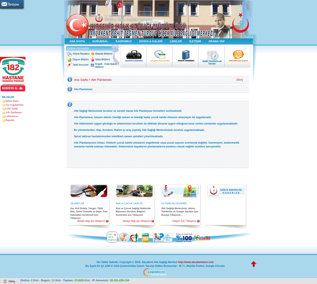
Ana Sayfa (81, 79)
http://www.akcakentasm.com (196, 262)
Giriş (12, 281)
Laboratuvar (12, 116)
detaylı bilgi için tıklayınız (91, 221)
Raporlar (10, 120)
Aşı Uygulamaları (15, 104)
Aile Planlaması (14, 112)
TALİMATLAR (77, 203)
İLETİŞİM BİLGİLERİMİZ (174, 203)
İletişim (13, 4)
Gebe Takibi (12, 108)
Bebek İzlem (12, 100)
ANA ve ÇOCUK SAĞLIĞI (129, 203)
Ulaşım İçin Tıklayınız (184, 221)
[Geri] (239, 79)
